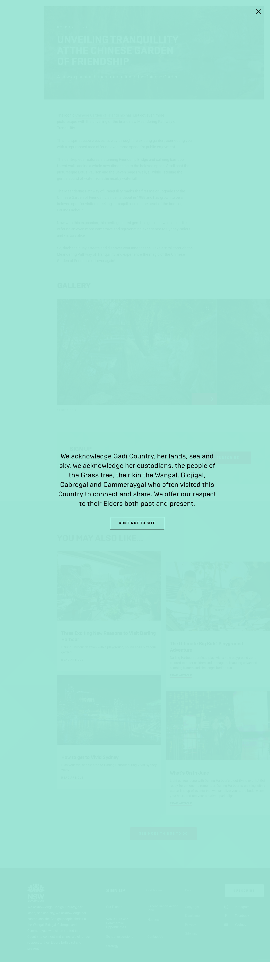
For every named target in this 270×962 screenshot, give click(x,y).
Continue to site (137, 523)
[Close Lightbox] (258, 11)
